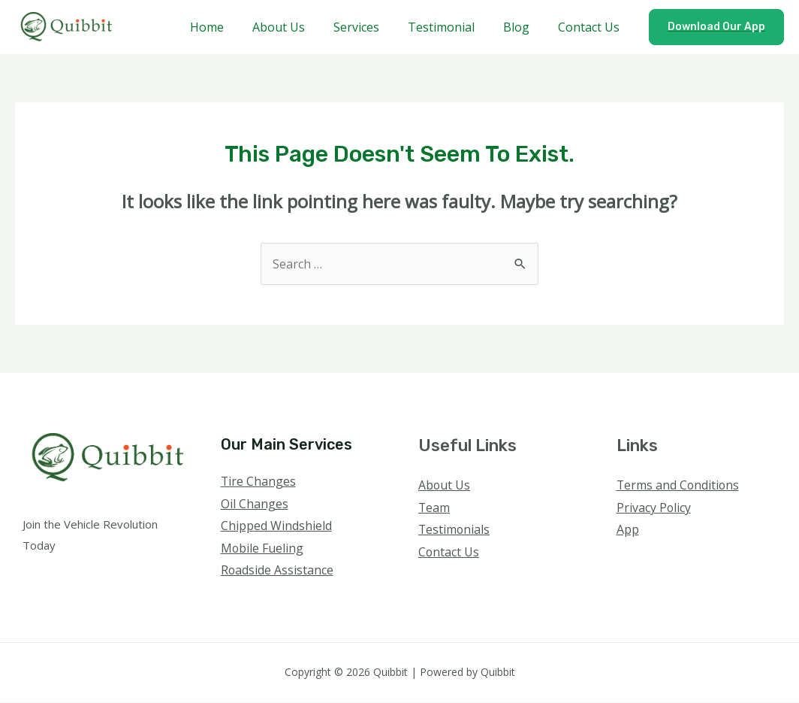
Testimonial (452, 27)
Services (372, 27)
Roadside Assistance (277, 570)
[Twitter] (647, 560)
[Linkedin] (708, 560)
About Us (299, 27)
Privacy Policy (654, 507)
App (628, 530)
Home (232, 27)
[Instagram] (667, 560)
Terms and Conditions (679, 485)
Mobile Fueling (262, 549)
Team (434, 507)
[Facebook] (627, 560)
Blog (523, 27)
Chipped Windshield (276, 526)
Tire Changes (259, 481)
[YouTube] (687, 560)
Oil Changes (254, 503)
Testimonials (454, 530)
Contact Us (591, 27)
